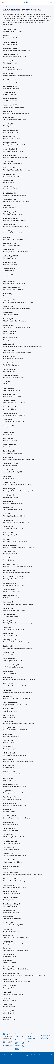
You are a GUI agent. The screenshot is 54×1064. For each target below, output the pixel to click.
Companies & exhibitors (32, 1038)
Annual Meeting (6, 7)
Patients (29, 1036)
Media (29, 1041)
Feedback (27, 1055)
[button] (42, 1035)
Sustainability (17, 1045)
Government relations (32, 1039)
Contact (16, 1046)
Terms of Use (25, 1054)
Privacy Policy (31, 1054)
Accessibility (49, 1054)
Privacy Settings (43, 1054)
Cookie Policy (37, 1054)
